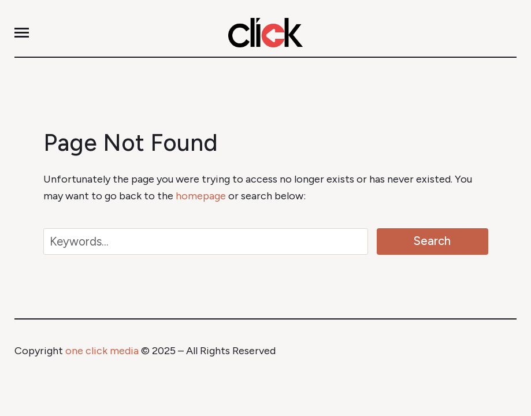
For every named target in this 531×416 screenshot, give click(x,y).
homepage (201, 196)
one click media (102, 350)
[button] (21, 33)
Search (432, 241)
